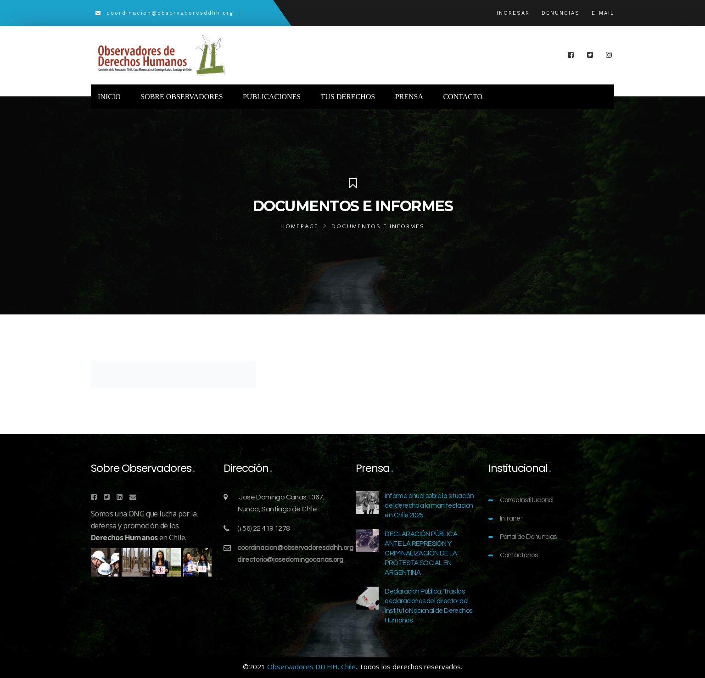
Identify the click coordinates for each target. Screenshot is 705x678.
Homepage (299, 226)
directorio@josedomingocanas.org (290, 559)
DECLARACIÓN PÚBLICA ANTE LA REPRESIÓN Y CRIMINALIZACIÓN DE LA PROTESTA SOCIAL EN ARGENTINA (421, 553)
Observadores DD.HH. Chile (311, 666)
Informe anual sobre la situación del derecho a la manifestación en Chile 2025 (429, 506)
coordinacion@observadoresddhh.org (295, 547)
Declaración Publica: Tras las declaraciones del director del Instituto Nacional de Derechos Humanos (428, 606)
